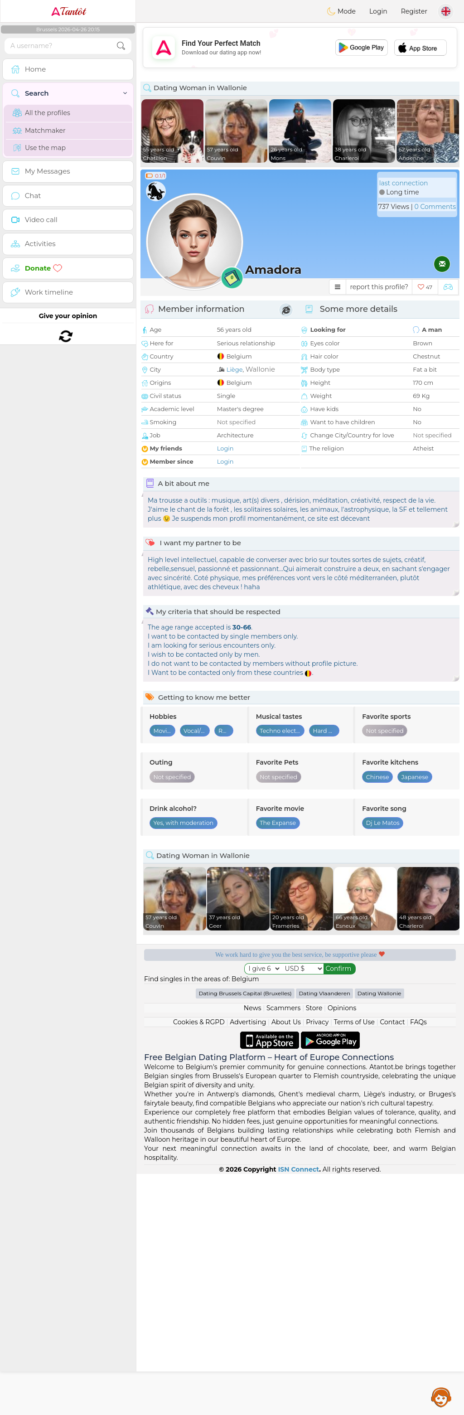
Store (314, 1008)
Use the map (39, 147)
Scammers (283, 1008)
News (252, 1008)
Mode (341, 11)
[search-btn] (121, 46)
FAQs (418, 1022)
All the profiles (41, 112)
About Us (286, 1022)
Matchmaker (39, 130)
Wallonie (260, 369)
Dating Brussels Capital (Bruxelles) (244, 993)
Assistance (441, 1397)
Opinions (342, 1008)
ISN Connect (298, 1169)
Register (414, 11)
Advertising (248, 1022)
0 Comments (435, 207)
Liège (235, 369)
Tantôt (68, 11)
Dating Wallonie (379, 993)
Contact (392, 1022)
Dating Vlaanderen (324, 993)
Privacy (317, 1022)
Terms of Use (354, 1022)
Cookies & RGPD (199, 1022)
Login (378, 11)
